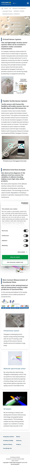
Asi (10, 8)
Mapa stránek (15, 460)
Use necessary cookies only (15, 262)
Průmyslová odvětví (8, 436)
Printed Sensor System (11, 331)
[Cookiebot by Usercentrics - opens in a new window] (21, 203)
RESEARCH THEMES (19, 11)
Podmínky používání (15, 457)
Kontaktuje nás (7, 448)
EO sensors (7, 409)
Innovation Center (7, 11)
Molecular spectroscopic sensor (15, 369)
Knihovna (18, 440)
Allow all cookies (15, 257)
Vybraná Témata (7, 444)
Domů (6, 8)
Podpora (18, 444)
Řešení (18, 436)
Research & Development (19, 8)
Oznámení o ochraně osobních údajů (15, 459)
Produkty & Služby (8, 440)
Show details (21, 252)
